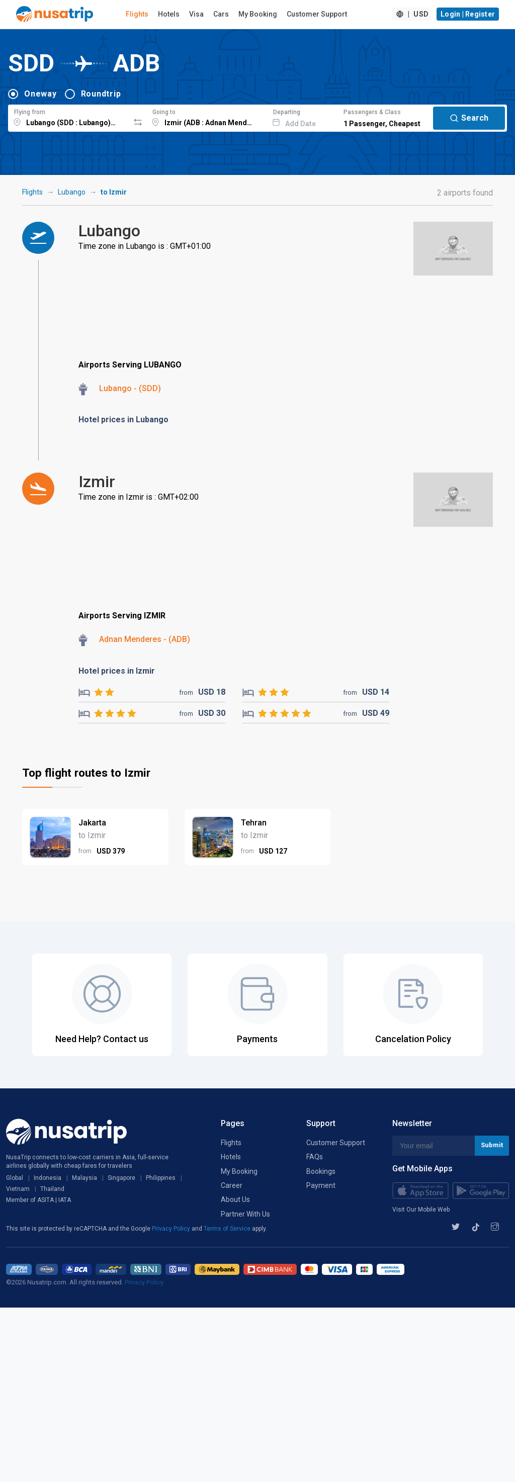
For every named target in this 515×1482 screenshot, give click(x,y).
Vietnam (18, 1188)
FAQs (314, 1157)
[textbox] (68, 117)
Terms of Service (228, 1228)
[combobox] (68, 117)
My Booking (257, 14)
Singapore (121, 1177)
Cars (221, 14)
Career (231, 1185)
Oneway (40, 94)
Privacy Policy (172, 1228)
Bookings (320, 1171)
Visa (196, 14)
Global (14, 1177)
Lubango (71, 192)
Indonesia (47, 1177)
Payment (320, 1185)
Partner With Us (245, 1214)
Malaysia (84, 1177)
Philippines (161, 1177)
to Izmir (114, 192)
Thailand (52, 1188)
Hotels (169, 14)
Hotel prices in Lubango (123, 419)
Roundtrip (101, 94)
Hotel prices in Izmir (116, 671)
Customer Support (317, 14)
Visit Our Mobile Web (421, 1209)
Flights (137, 14)
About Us (235, 1199)
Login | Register (468, 14)
